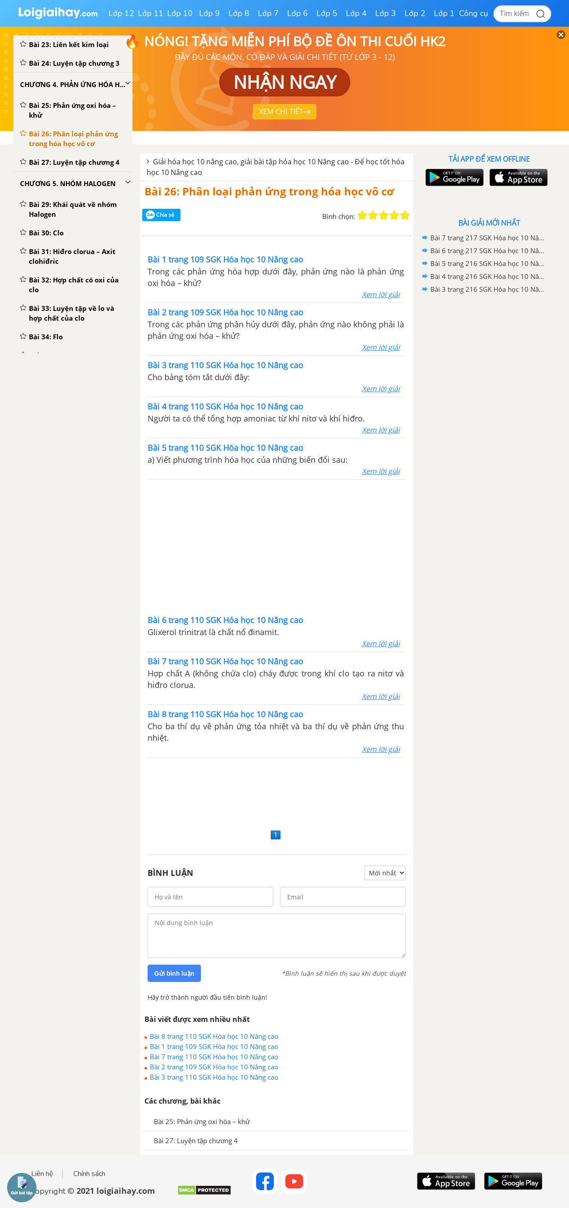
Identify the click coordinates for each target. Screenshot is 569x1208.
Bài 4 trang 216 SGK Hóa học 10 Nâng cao (487, 276)
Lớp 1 (444, 13)
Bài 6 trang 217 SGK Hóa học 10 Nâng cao (487, 250)
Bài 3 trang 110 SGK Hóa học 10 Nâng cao (214, 1077)
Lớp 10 (180, 13)
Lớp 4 (356, 13)
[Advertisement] (276, 546)
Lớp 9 (209, 13)
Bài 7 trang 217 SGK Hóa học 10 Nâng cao (487, 237)
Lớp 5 (327, 13)
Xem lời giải (381, 294)
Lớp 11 (151, 13)
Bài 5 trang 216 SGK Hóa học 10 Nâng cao (487, 263)
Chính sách (89, 1174)
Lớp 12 (121, 13)
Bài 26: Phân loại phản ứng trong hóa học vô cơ (269, 191)
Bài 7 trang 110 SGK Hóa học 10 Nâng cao (214, 1056)
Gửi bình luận (174, 973)
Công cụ (473, 13)
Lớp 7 (268, 13)
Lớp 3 (385, 13)
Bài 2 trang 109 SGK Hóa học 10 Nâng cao (214, 1066)
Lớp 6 (297, 13)
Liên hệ (42, 1174)
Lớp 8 (238, 13)
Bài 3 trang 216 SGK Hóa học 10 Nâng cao (487, 289)
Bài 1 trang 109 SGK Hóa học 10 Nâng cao (214, 1046)
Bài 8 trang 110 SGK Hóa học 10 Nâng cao (214, 1036)
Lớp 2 (415, 13)
